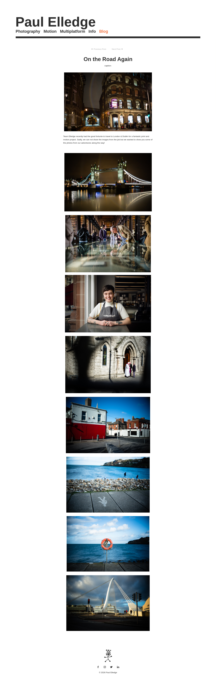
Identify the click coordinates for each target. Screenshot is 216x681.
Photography (28, 31)
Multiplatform (72, 31)
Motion (50, 31)
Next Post (116, 49)
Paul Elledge (55, 21)
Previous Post (100, 49)
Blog (103, 31)
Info (92, 31)
